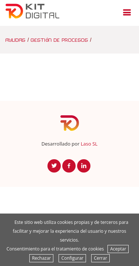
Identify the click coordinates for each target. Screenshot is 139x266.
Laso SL (89, 143)
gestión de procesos (59, 39)
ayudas (16, 39)
